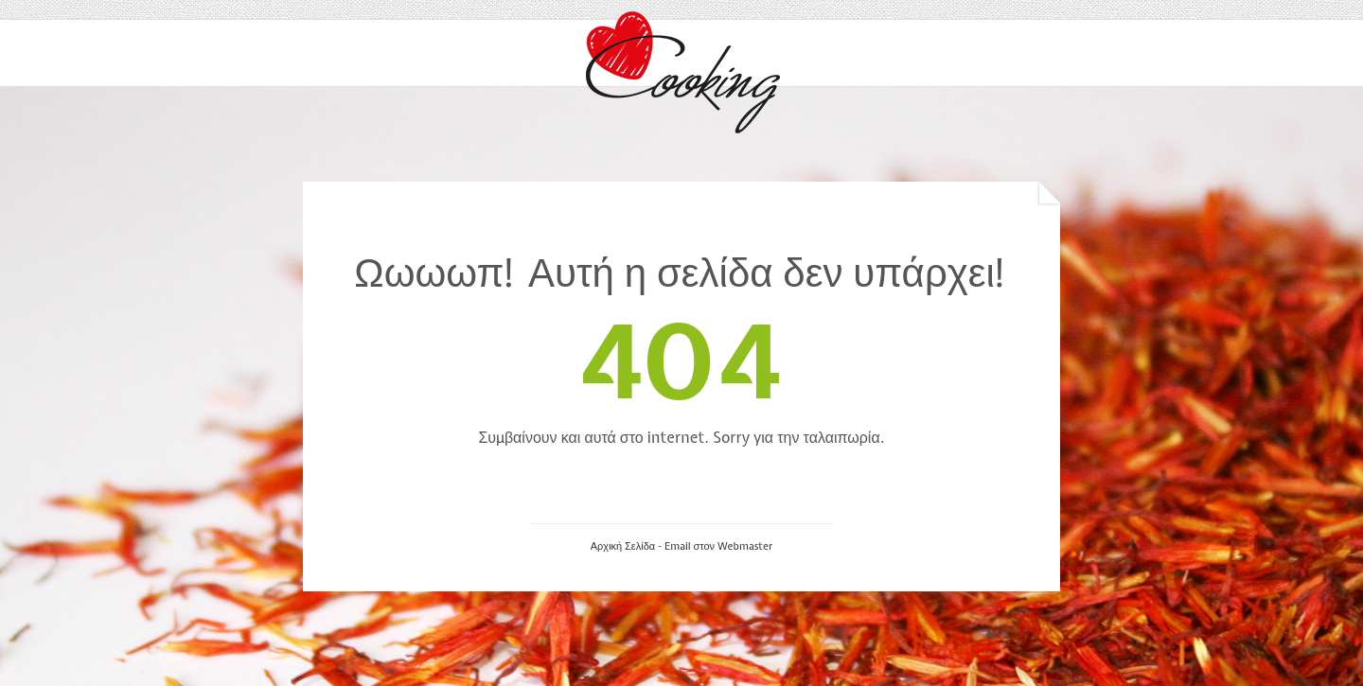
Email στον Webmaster (718, 546)
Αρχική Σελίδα (623, 546)
